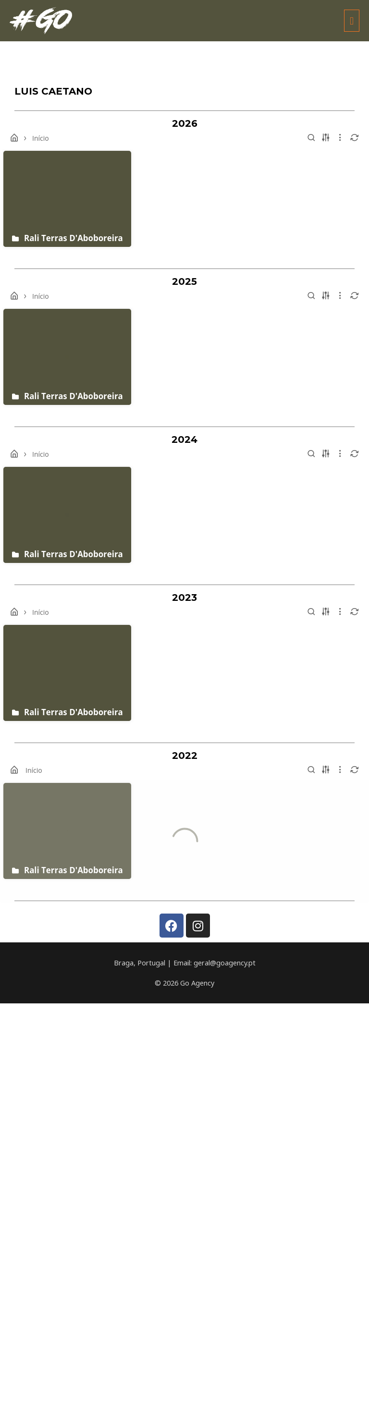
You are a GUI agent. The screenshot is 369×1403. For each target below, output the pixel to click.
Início (40, 138)
